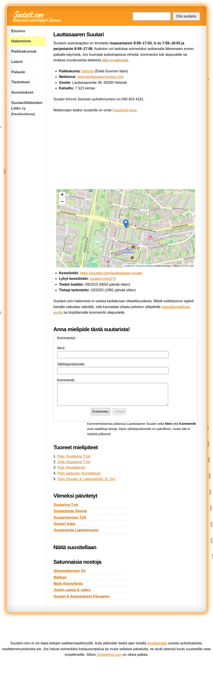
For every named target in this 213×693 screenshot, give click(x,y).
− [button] (62, 202)
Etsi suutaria (186, 16)
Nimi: (61, 348)
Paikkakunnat (23, 51)
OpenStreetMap (145, 265)
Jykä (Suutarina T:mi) (73, 462)
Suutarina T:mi (66, 505)
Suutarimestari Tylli (70, 517)
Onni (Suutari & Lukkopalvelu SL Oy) (86, 479)
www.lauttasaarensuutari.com (100, 77)
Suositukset (22, 92)
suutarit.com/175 (103, 279)
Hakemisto (21, 41)
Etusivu (18, 31)
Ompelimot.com (109, 654)
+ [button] (62, 195)
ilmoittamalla (157, 643)
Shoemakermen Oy (70, 571)
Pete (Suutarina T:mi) (73, 456)
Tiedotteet (20, 82)
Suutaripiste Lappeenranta (76, 530)
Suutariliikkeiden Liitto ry (26, 108)
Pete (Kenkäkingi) (71, 467)
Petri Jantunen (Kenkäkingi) (79, 473)
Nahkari (60, 577)
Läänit (17, 61)
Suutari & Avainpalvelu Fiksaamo (82, 596)
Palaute (18, 72)
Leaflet (127, 265)
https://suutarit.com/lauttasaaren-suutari (111, 273)
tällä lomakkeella (115, 60)
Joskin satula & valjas (72, 590)
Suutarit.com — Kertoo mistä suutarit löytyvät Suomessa (37, 16)
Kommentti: (66, 380)
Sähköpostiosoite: (71, 364)
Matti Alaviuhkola (68, 583)
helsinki (88, 71)
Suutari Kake (64, 524)
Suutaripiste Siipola (70, 511)
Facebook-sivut (124, 110)
